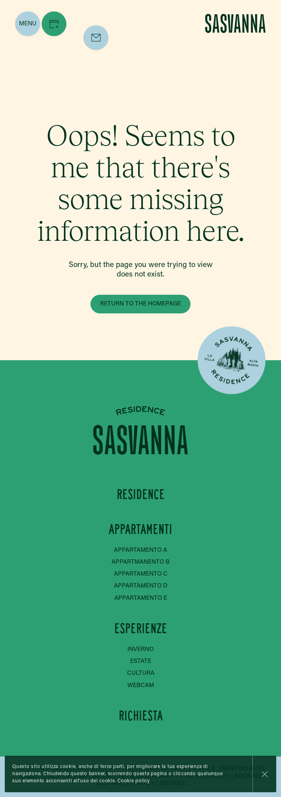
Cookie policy (133, 781)
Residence (140, 494)
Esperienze (140, 628)
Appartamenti (140, 529)
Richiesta (140, 716)
